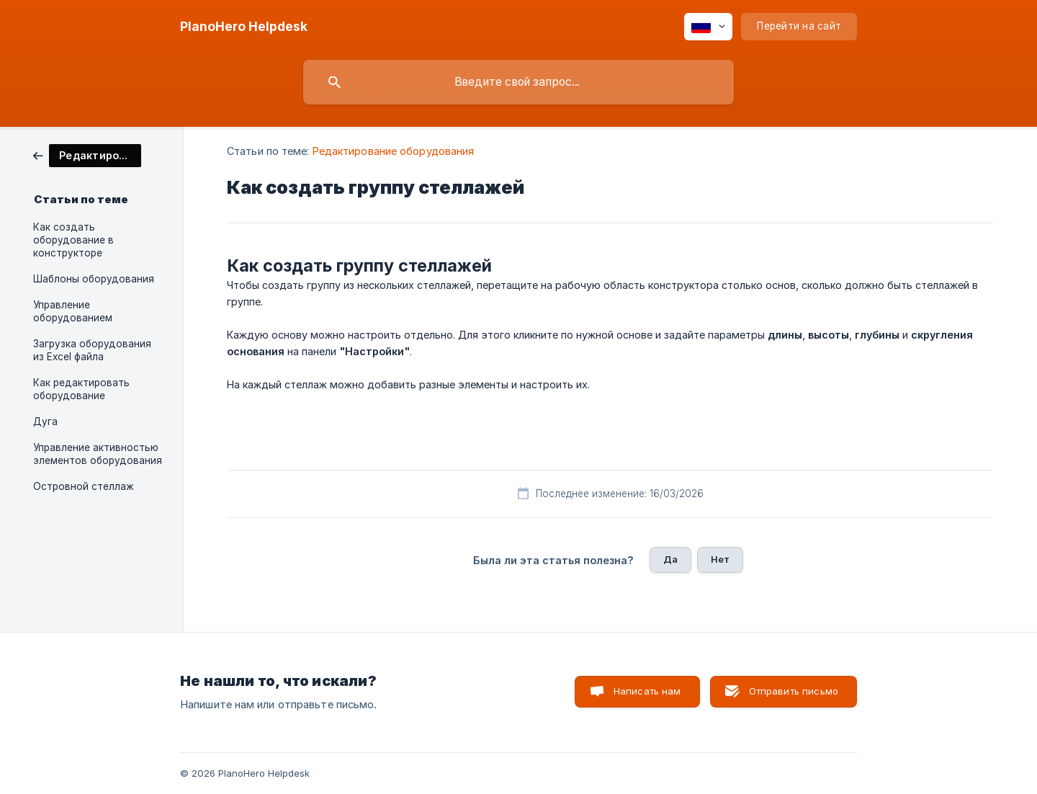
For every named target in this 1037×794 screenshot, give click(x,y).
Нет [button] (720, 559)
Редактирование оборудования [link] (394, 151)
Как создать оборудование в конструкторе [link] (73, 240)
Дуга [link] (45, 421)
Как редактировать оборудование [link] (81, 389)
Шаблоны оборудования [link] (93, 279)
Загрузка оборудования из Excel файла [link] (92, 350)
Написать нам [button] (647, 691)
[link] (87, 154)
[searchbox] (518, 82)
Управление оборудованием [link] (72, 311)
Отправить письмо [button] (793, 691)
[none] (243, 26)
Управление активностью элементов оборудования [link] (97, 454)
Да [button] (670, 559)
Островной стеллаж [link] (83, 486)
